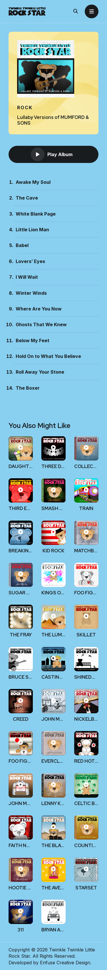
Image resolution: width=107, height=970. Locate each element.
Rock (25, 107)
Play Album (51, 154)
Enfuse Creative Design (65, 962)
